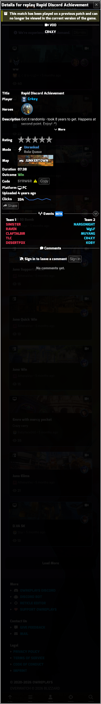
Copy (44, 175)
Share (10, 199)
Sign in (75, 252)
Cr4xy (33, 99)
